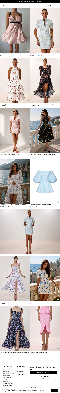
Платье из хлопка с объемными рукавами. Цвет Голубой (36, 206)
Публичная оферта (7, 385)
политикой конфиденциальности (8, 391)
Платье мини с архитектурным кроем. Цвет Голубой (38, 55)
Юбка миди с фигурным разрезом (38, 352)
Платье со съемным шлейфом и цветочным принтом (43, 104)
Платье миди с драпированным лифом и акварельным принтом (15, 302)
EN (48, 5)
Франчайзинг (20, 371)
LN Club (5, 379)
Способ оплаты (6, 371)
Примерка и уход (7, 375)
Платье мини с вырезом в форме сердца (40, 302)
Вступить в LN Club (43, 373)
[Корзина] (56, 5)
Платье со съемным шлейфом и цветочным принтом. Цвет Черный (8, 206)
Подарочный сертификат (9, 373)
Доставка (5, 369)
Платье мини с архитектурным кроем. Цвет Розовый (41, 55)
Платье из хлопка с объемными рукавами (40, 204)
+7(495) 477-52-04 (22, 375)
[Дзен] (42, 376)
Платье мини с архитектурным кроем (39, 53)
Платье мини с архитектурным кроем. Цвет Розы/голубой (35, 55)
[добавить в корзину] (28, 51)
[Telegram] (45, 376)
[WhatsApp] (48, 376)
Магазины (19, 369)
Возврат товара (7, 377)
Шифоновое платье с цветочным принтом (10, 53)
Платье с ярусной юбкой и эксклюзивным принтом (12, 104)
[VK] (38, 376)
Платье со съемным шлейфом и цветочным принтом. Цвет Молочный (5, 206)
